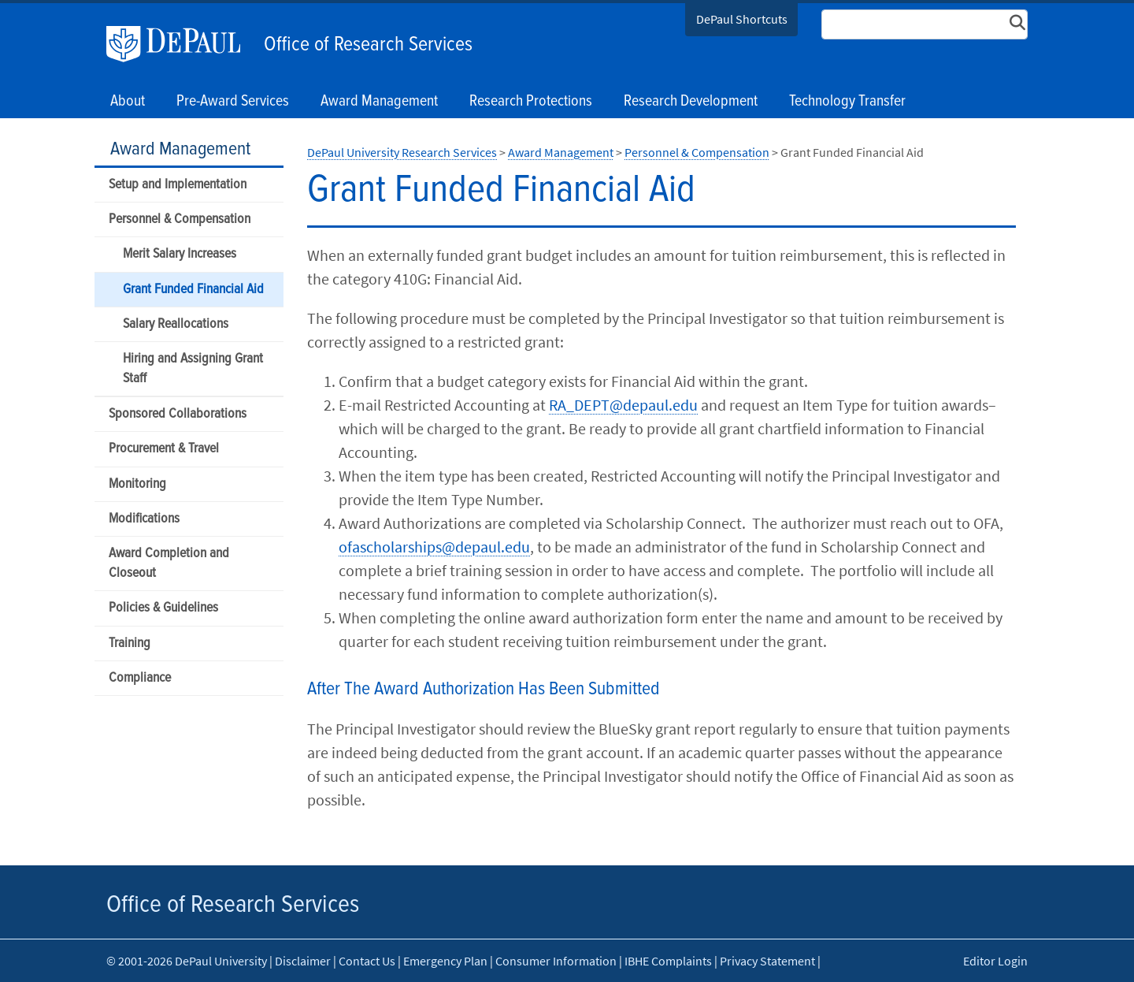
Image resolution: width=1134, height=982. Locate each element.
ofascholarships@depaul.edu (434, 546)
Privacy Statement (767, 961)
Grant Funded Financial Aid (193, 290)
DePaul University (181, 44)
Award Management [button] (379, 101)
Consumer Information (556, 961)
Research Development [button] (691, 101)
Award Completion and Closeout (169, 563)
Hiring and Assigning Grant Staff (193, 369)
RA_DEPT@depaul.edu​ (623, 405)
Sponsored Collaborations (177, 414)
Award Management (180, 149)
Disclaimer (303, 961)
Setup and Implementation (177, 185)
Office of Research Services (368, 45)
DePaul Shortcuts (742, 19)
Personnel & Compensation (179, 219)
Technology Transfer (847, 101)
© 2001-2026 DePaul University (186, 961)
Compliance (140, 678)
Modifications (144, 519)
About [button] (127, 101)
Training (129, 643)
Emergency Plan (445, 961)
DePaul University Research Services (402, 152)
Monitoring (137, 484)
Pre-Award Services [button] (232, 101)
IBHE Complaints (668, 961)
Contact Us (367, 961)
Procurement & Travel (164, 449)
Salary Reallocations (175, 324)
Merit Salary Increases (179, 254)
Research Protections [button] (530, 101)
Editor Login (995, 961)
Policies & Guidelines (163, 608)
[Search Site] (924, 24)
